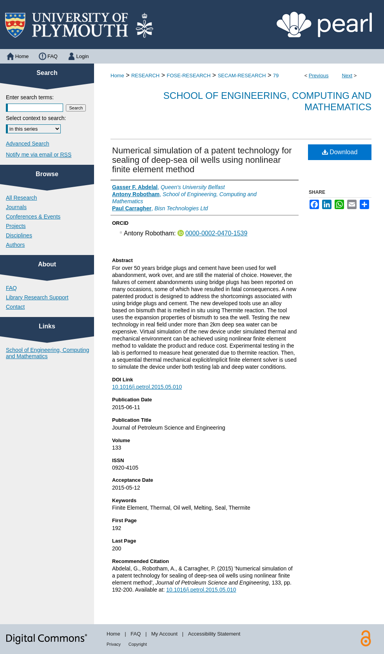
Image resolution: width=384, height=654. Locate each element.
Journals (16, 207)
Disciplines (19, 235)
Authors (15, 245)
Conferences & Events (33, 216)
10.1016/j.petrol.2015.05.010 (147, 387)
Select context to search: (36, 118)
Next (347, 75)
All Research (21, 198)
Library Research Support (37, 297)
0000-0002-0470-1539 (216, 233)
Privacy (114, 644)
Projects (16, 226)
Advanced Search (27, 143)
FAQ (11, 288)
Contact (15, 307)
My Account (164, 634)
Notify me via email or (38, 154)
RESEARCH (145, 75)
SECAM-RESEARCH (242, 75)
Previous (319, 75)
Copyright (138, 644)
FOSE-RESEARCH (188, 75)
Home (117, 75)
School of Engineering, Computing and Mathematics (47, 353)
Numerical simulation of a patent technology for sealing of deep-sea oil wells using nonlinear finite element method (202, 160)
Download (340, 152)
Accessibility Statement (214, 634)
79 (276, 75)
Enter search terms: (30, 97)
